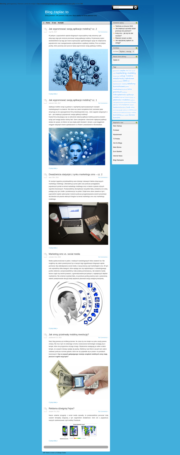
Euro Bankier (117, 151)
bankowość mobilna (120, 84)
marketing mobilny (126, 73)
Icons (52, 452)
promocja (115, 110)
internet (122, 97)
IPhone (133, 102)
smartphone (125, 105)
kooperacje (116, 76)
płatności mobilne (121, 100)
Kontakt (61, 23)
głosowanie (116, 70)
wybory (125, 110)
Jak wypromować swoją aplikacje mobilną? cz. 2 (73, 29)
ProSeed (116, 130)
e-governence (127, 102)
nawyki (132, 104)
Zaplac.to (116, 60)
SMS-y (126, 81)
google (120, 110)
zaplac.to (124, 70)
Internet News (117, 156)
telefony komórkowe (124, 85)
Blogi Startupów (118, 160)
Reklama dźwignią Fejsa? (61, 408)
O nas (54, 23)
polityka (125, 92)
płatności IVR (117, 104)
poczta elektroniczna (123, 112)
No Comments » (103, 32)
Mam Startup (117, 126)
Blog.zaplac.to (56, 12)
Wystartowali (117, 134)
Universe (127, 97)
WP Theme (46, 452)
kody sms (130, 107)
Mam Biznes (117, 147)
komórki (116, 117)
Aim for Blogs (117, 143)
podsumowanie (117, 81)
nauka (132, 100)
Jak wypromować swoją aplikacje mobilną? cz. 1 (73, 100)
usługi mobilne (126, 76)
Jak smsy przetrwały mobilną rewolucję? (69, 334)
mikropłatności (119, 94)
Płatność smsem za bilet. (123, 38)
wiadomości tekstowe (123, 78)
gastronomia (119, 102)
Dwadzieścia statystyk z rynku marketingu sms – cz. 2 (75, 174)
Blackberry (123, 107)
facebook (124, 89)
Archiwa (115, 51)
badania (116, 107)
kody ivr (132, 97)
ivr (128, 110)
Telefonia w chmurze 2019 (124, 26)
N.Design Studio (61, 452)
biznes (132, 115)
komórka (117, 115)
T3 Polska (116, 139)
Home (48, 23)
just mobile (125, 115)
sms (131, 110)
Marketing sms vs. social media (64, 254)
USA (129, 70)
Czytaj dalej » (53, 94)
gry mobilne (132, 112)
